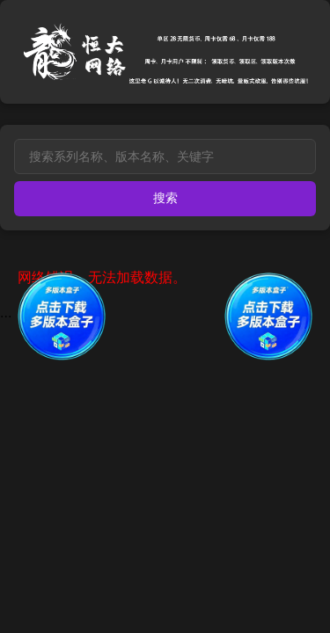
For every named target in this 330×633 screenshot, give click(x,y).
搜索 (165, 198)
